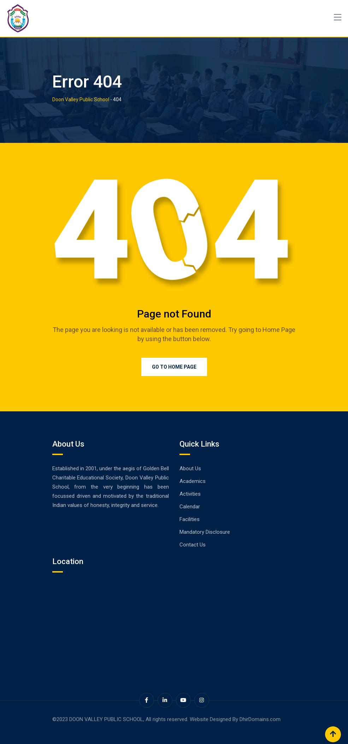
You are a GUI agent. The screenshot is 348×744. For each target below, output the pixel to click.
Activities (190, 494)
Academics (192, 481)
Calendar (189, 506)
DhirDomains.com (260, 719)
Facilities (189, 519)
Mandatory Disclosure (204, 532)
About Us (190, 468)
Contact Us (192, 545)
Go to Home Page (174, 367)
